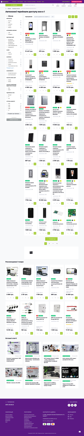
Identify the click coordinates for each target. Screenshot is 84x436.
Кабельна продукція (28, 424)
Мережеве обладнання (29, 423)
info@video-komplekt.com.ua (50, 418)
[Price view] (76, 16)
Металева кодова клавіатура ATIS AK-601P (71, 148)
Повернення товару (9, 417)
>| (56, 243)
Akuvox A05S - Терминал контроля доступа (71, 184)
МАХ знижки (20, 1)
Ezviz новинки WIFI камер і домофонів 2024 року (69, 359)
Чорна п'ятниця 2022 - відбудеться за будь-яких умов (69, 385)
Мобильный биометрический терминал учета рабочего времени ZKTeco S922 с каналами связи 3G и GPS (44, 187)
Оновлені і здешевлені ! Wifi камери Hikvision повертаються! (13, 360)
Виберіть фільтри (14, 119)
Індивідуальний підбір (77, 1)
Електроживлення (28, 426)
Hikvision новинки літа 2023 (13, 382)
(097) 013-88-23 (9, 404)
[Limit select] (53, 16)
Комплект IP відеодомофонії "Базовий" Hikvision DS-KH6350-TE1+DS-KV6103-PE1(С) (72, 284)
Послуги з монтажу (31, 1)
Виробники (7, 420)
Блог (43, 1)
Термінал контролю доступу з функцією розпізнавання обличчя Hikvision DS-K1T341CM (71, 78)
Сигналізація (26, 420)
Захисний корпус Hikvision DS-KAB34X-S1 (44, 37)
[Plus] (32, 54)
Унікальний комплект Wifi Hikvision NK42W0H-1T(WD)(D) (32, 383)
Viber (71, 416)
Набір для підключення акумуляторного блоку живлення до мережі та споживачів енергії (27, 321)
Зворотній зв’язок (9, 416)
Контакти (14, 1)
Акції (25, 1)
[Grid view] (69, 16)
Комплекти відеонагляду (29, 414)
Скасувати (13, 117)
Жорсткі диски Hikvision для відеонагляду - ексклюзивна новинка (32, 360)
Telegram (71, 414)
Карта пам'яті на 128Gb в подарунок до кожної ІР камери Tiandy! (50, 384)
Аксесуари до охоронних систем (30, 427)
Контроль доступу (16, 8)
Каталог (9, 8)
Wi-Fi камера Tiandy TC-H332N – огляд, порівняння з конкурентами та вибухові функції (51, 360)
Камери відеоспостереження (30, 416)
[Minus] (26, 54)
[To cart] (35, 54)
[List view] (72, 16)
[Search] (53, 5)
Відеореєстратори (28, 417)
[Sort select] (41, 16)
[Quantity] (29, 55)
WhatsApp (72, 418)
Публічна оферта (8, 414)
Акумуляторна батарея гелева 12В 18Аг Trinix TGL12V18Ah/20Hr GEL (27, 282)
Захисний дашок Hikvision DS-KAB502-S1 (58, 37)
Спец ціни (39, 1)
